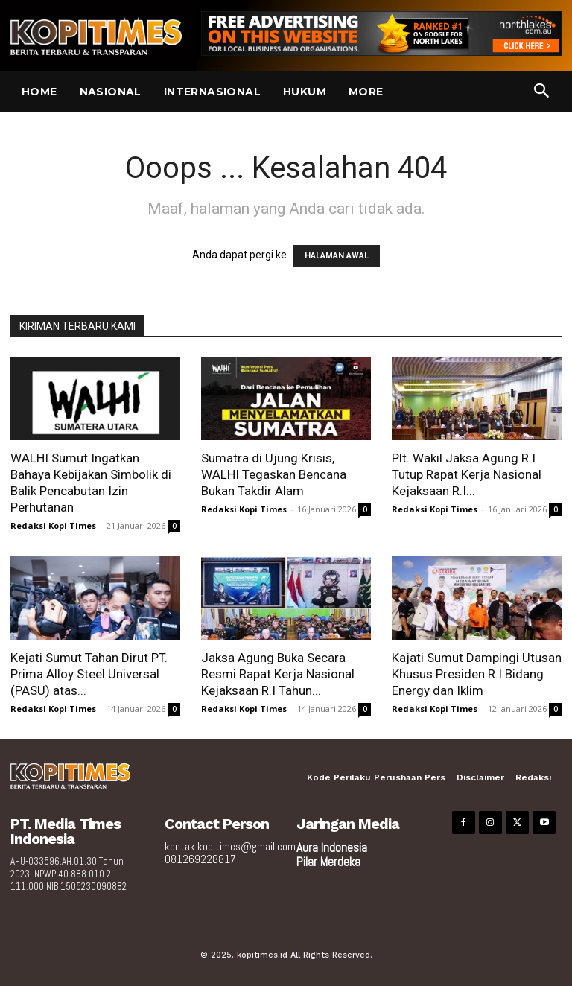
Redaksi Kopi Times (53, 525)
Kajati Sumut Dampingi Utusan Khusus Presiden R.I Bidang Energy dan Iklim (477, 674)
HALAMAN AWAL (337, 256)
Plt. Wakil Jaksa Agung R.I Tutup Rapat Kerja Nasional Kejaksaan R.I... (466, 474)
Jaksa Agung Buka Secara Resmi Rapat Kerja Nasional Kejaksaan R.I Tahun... (278, 674)
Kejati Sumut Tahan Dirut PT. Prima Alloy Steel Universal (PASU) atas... (89, 674)
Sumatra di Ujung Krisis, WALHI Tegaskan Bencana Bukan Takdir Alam (273, 474)
